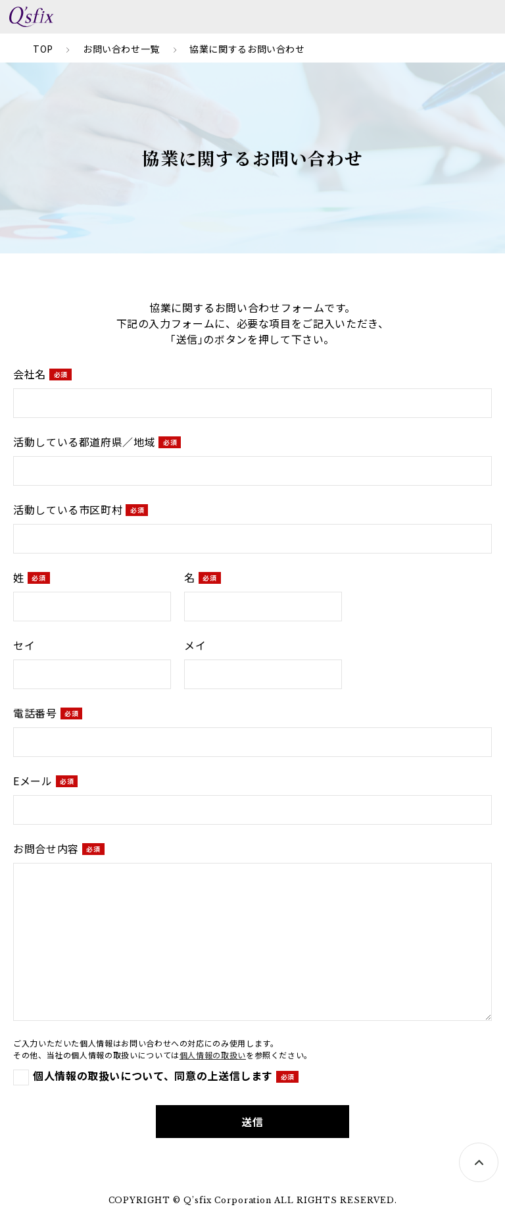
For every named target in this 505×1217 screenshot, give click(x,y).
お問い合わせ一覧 (121, 48)
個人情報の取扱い (213, 1054)
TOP (43, 48)
